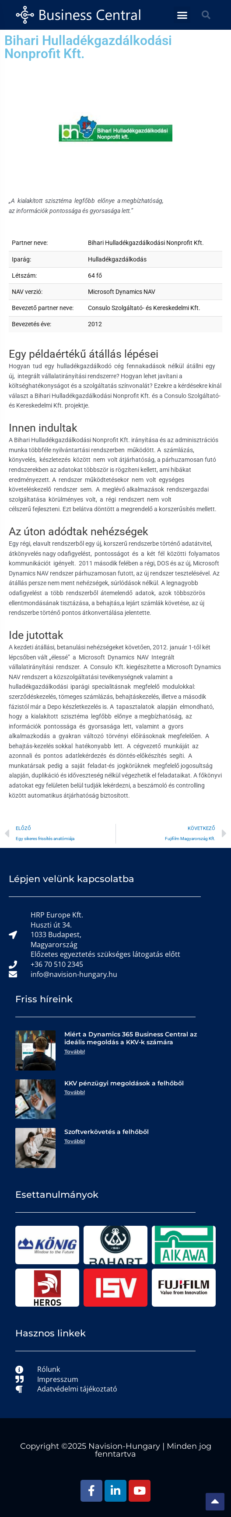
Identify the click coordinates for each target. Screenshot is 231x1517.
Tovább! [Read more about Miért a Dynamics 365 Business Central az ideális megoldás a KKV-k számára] (74, 1051)
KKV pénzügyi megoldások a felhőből (124, 1083)
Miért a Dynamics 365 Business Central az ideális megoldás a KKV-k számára (130, 1038)
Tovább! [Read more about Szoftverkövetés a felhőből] (74, 1141)
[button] (182, 15)
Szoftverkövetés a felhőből (106, 1132)
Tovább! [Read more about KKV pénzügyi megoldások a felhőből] (74, 1092)
